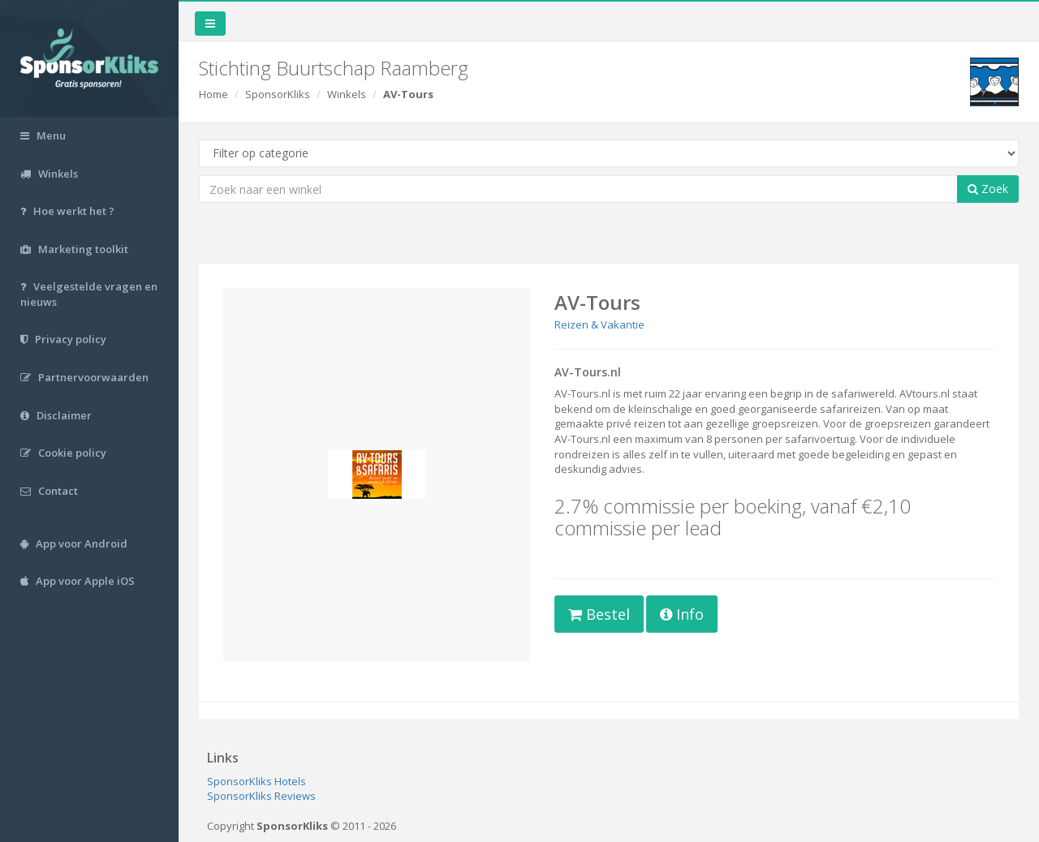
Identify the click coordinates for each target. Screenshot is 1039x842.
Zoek (988, 188)
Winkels (346, 94)
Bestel (599, 614)
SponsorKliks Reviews (261, 795)
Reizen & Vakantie (599, 324)
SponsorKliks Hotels (256, 781)
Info (682, 614)
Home (213, 94)
